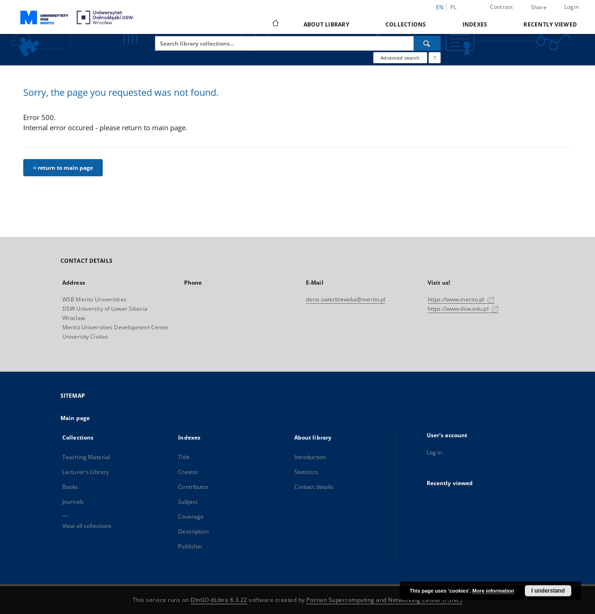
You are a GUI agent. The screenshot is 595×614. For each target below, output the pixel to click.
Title (184, 457)
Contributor (193, 487)
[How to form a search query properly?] (435, 57)
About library (326, 24)
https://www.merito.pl (461, 299)
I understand (548, 590)
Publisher (190, 546)
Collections (405, 24)
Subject (188, 502)
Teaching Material (86, 457)
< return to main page (63, 168)
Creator (188, 472)
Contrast (501, 7)
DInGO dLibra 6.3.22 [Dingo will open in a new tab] (219, 600)
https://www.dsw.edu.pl (463, 309)
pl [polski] (453, 7)
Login (571, 7)
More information (493, 591)
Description (193, 531)
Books (70, 487)
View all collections (87, 526)
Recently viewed (550, 24)
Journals (73, 502)
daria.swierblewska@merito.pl (345, 299)
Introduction (310, 457)
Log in (435, 452)
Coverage (191, 517)
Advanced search (400, 57)
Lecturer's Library (85, 472)
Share (539, 7)
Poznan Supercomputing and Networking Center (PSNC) (384, 600)
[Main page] (274, 24)
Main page (75, 418)
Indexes (475, 24)
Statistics (306, 472)
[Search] (427, 43)
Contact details (314, 487)
